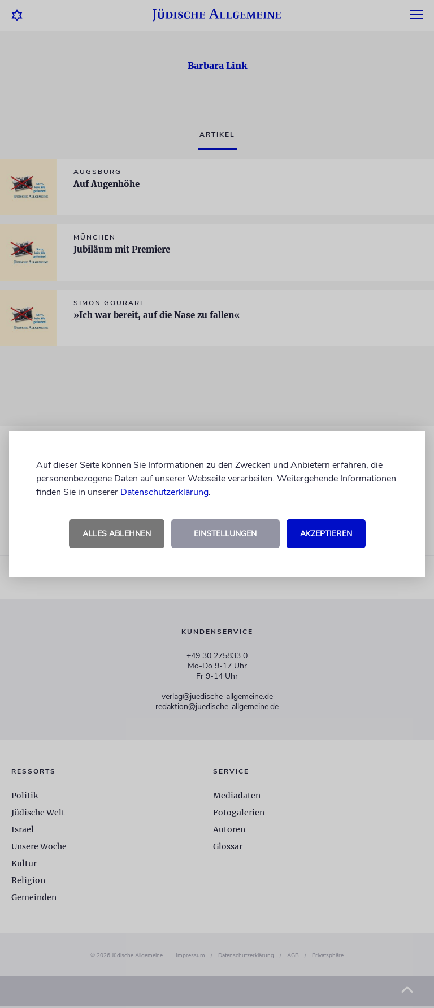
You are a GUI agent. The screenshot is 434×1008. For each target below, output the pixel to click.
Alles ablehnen (117, 533)
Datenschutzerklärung (164, 492)
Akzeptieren (326, 533)
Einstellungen (225, 533)
